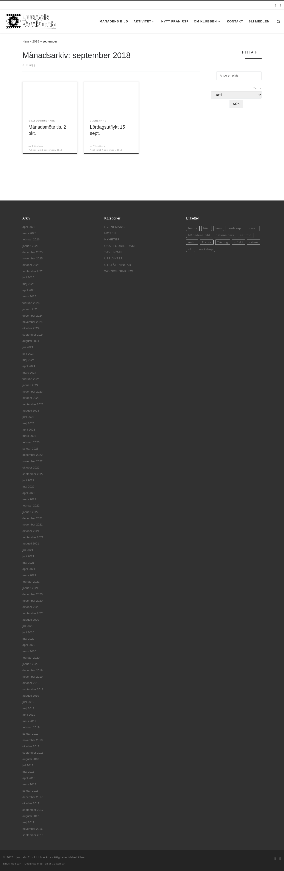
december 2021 (32, 518)
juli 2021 (27, 550)
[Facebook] (280, 5)
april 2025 (28, 290)
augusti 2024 (30, 340)
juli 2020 (27, 626)
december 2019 (32, 670)
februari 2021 (31, 581)
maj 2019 (28, 708)
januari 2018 (30, 790)
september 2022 (33, 474)
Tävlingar (113, 252)
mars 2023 (29, 435)
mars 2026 (29, 233)
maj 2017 (28, 822)
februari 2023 (31, 442)
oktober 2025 (30, 265)
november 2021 (32, 524)
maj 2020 (28, 638)
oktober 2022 (30, 467)
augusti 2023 (30, 410)
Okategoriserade (120, 246)
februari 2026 (31, 239)
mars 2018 (29, 784)
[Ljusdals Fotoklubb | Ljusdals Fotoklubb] (30, 20)
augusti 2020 (30, 619)
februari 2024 (31, 378)
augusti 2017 (30, 816)
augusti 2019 (30, 695)
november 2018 (32, 740)
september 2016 (33, 835)
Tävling (222, 242)
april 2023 (28, 429)
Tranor (206, 242)
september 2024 (33, 334)
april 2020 (28, 645)
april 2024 (28, 366)
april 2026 (28, 227)
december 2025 (32, 252)
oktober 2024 (30, 328)
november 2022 (32, 461)
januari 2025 (30, 309)
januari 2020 (30, 664)
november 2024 (32, 321)
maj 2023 (28, 423)
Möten (110, 233)
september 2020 (33, 613)
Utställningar (117, 265)
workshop (206, 249)
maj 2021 (28, 562)
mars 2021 (29, 575)
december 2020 (32, 594)
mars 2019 (29, 721)
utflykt (238, 242)
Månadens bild (199, 235)
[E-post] (275, 5)
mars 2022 (29, 499)
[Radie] (236, 95)
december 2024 (32, 315)
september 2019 (33, 689)
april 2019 (28, 714)
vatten (253, 242)
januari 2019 (30, 733)
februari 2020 (31, 657)
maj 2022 (28, 486)
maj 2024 (28, 359)
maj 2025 (28, 284)
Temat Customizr (54, 863)
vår (190, 249)
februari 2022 (31, 505)
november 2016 (32, 828)
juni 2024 (28, 353)
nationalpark (225, 235)
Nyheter (112, 239)
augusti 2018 (30, 759)
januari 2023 (30, 448)
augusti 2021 (30, 543)
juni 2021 (28, 556)
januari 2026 (30, 246)
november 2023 (32, 391)
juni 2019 (28, 702)
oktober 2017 (30, 803)
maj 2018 (28, 771)
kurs (218, 228)
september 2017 (33, 809)
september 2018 (33, 752)
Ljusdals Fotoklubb (28, 857)
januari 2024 (30, 385)
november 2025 (32, 258)
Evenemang (114, 227)
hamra (192, 228)
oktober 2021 (30, 531)
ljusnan (252, 228)
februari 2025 (31, 303)
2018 (35, 41)
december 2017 (32, 797)
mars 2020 (29, 651)
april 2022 (28, 493)
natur (192, 242)
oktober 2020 (30, 607)
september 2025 (33, 271)
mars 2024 (29, 372)
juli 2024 (27, 347)
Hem (25, 41)
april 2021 (28, 569)
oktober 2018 (30, 746)
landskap (234, 228)
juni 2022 (28, 480)
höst (206, 228)
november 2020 (32, 600)
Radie (257, 88)
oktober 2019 (30, 683)
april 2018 (28, 778)
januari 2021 (30, 588)
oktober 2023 (30, 397)
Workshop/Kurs (118, 271)
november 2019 (32, 676)
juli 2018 (27, 765)
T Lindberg (38, 146)
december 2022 (32, 454)
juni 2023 (28, 416)
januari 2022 (30, 512)
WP (19, 863)
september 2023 (33, 404)
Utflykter (113, 258)
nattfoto (245, 235)
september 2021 (33, 537)
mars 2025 (29, 296)
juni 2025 (28, 277)
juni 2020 (28, 632)
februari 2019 (31, 727)
